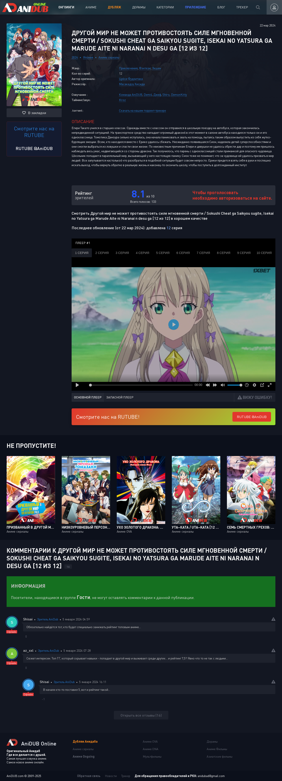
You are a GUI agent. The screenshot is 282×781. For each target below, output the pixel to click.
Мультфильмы (152, 756)
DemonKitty (179, 94)
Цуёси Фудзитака (131, 79)
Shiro (166, 94)
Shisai (28, 619)
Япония (88, 57)
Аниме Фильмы (217, 749)
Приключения (128, 68)
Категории (165, 7)
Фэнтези (145, 68)
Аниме (90, 7)
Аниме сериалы (108, 57)
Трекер (242, 7)
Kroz (122, 100)
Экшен (156, 68)
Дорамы (138, 7)
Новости (111, 776)
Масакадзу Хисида (132, 84)
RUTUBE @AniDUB (34, 148)
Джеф (157, 94)
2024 (75, 57)
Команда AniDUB (130, 94)
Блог (221, 7)
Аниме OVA (150, 741)
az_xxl (28, 650)
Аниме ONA (150, 749)
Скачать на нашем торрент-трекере (142, 110)
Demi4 (148, 94)
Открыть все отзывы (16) (141, 715)
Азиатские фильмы (219, 756)
